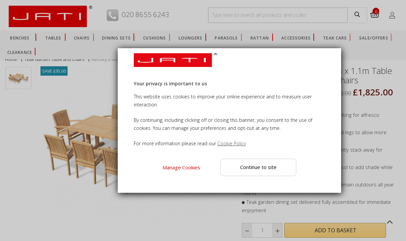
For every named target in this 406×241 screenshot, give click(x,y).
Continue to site (258, 167)
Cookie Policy (231, 143)
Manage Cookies (181, 167)
